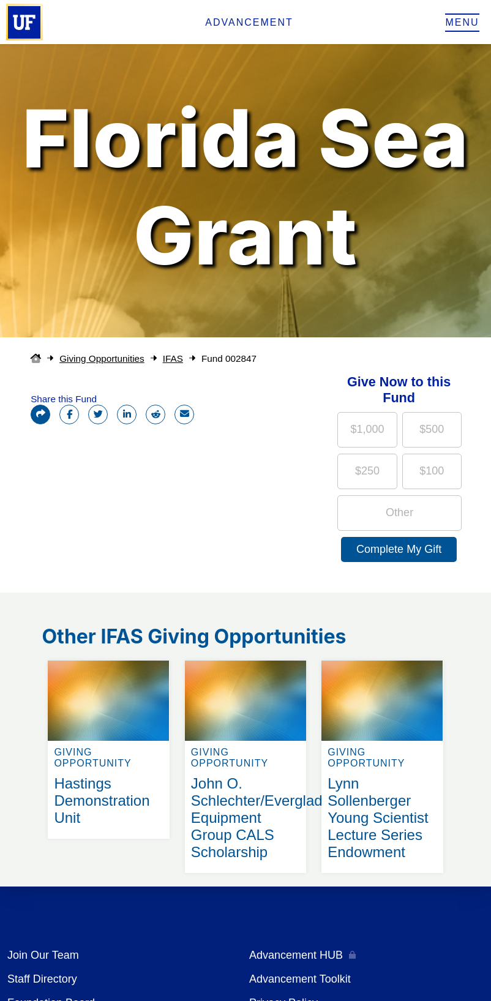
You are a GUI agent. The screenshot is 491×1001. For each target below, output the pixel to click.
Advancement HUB (296, 955)
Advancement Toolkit (300, 979)
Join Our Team (43, 955)
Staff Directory (42, 979)
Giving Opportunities (101, 358)
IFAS (173, 358)
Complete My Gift (398, 549)
